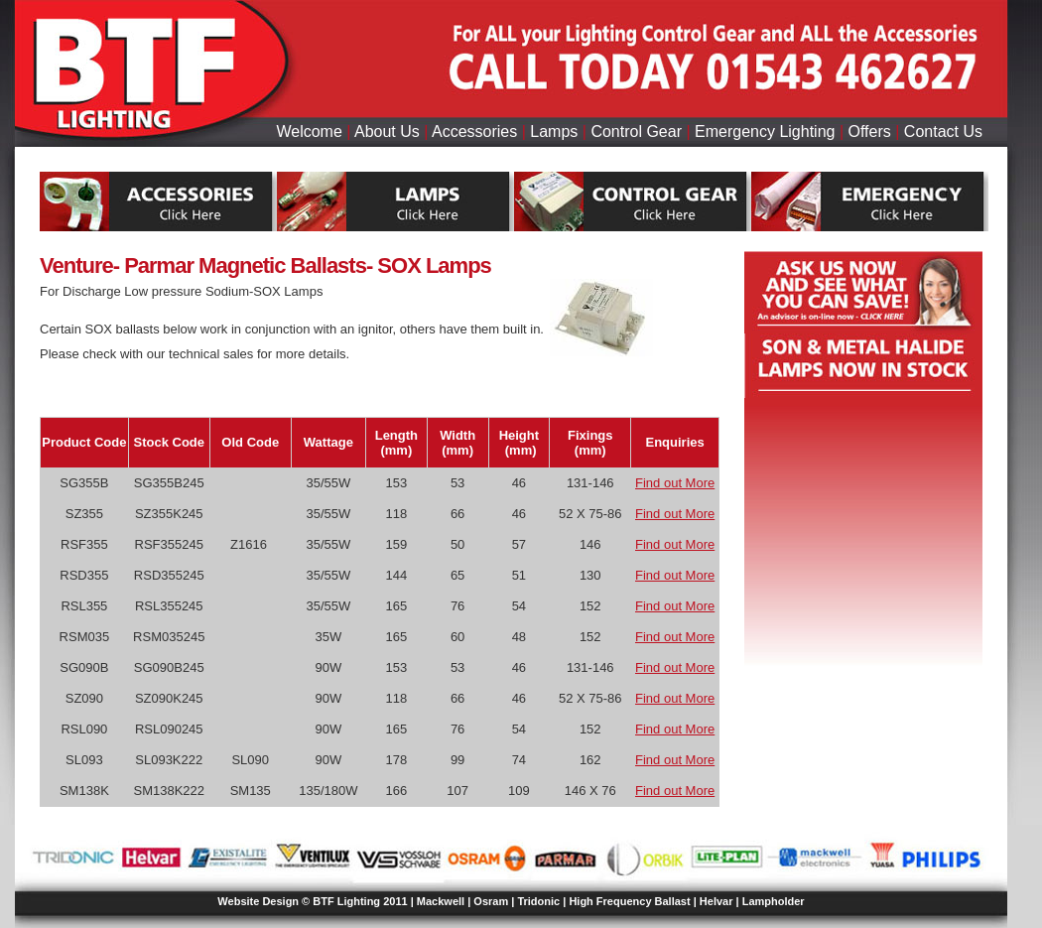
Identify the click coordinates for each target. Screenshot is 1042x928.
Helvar (716, 901)
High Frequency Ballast (629, 901)
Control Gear (636, 131)
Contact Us (943, 131)
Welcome (308, 131)
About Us (387, 131)
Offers (869, 131)
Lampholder (773, 901)
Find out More (675, 482)
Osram (490, 901)
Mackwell (440, 901)
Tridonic (538, 901)
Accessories (474, 131)
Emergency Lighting (765, 131)
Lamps (554, 131)
